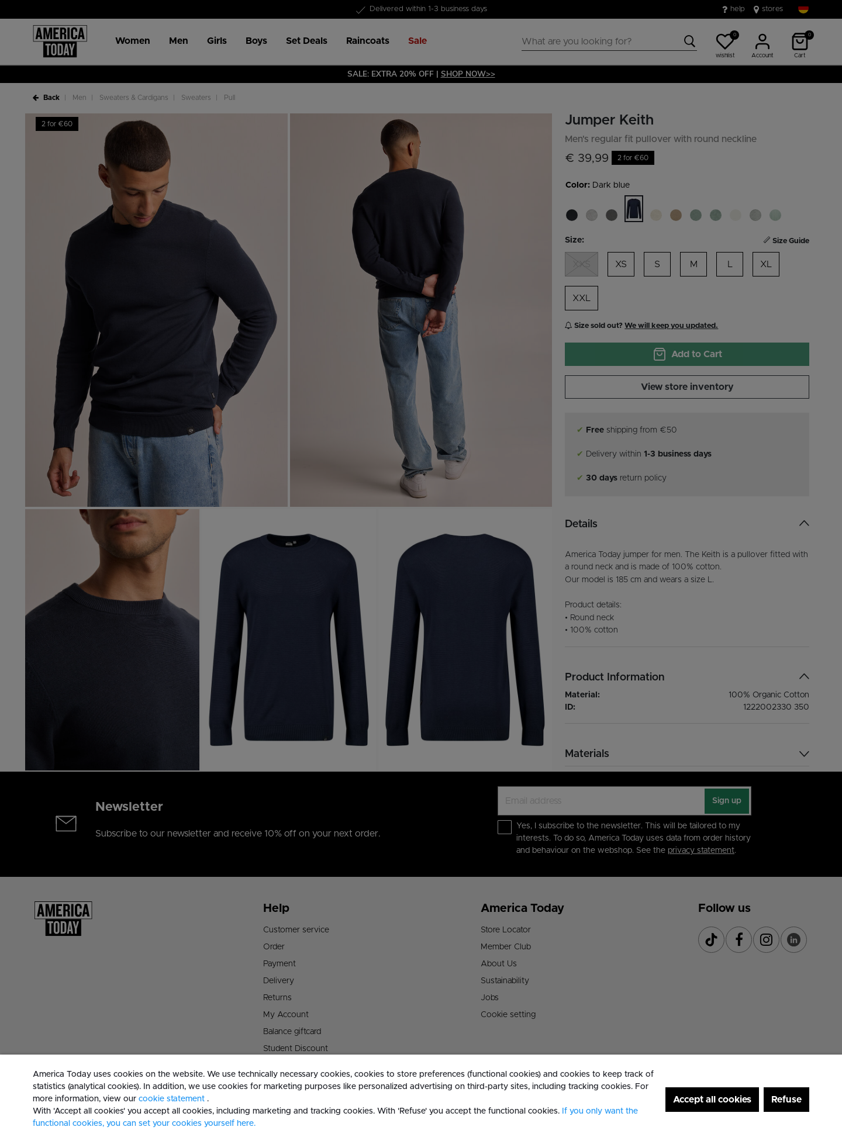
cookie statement (173, 1099)
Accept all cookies (712, 1099)
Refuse (786, 1099)
